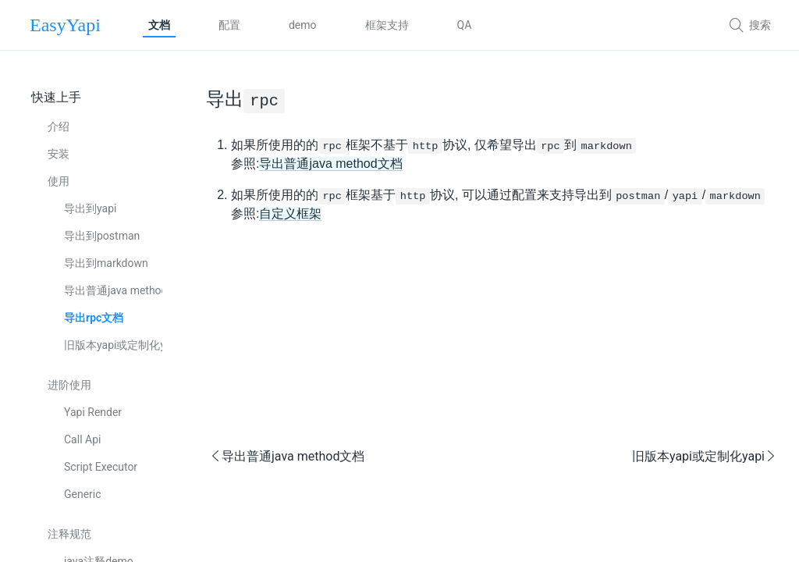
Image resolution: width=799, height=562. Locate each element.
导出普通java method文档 (113, 290)
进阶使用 (69, 385)
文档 (159, 25)
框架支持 (387, 25)
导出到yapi (90, 208)
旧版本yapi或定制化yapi (113, 345)
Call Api (82, 439)
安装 (58, 154)
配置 (229, 25)
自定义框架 (290, 213)
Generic (82, 494)
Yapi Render (93, 412)
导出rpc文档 (93, 317)
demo (303, 25)
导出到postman (102, 235)
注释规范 (69, 534)
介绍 (58, 126)
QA (464, 25)
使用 (58, 181)
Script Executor (100, 467)
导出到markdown (106, 263)
